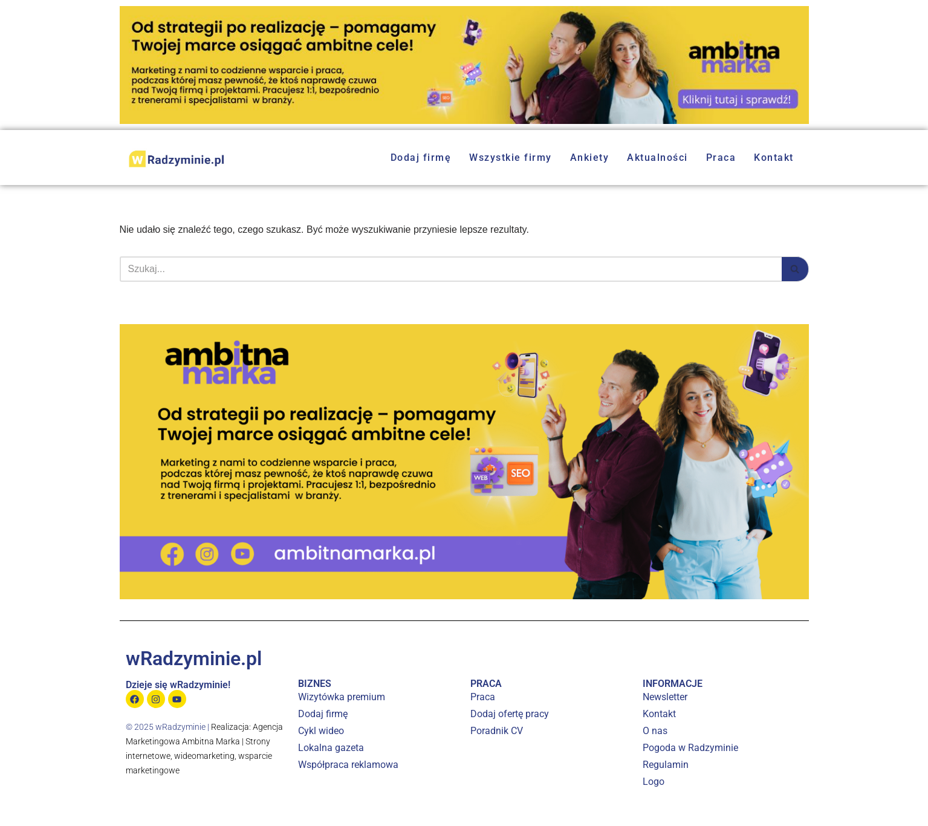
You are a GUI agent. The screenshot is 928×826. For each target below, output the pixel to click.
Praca (721, 157)
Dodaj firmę (421, 157)
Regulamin (666, 764)
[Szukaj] (451, 269)
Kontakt (774, 157)
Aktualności (657, 157)
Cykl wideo (321, 731)
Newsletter (665, 697)
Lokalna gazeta (331, 747)
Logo (653, 781)
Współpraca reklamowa (348, 764)
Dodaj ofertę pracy (509, 714)
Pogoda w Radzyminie (690, 747)
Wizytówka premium (341, 697)
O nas (655, 731)
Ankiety (589, 157)
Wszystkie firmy (510, 157)
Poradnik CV (496, 731)
